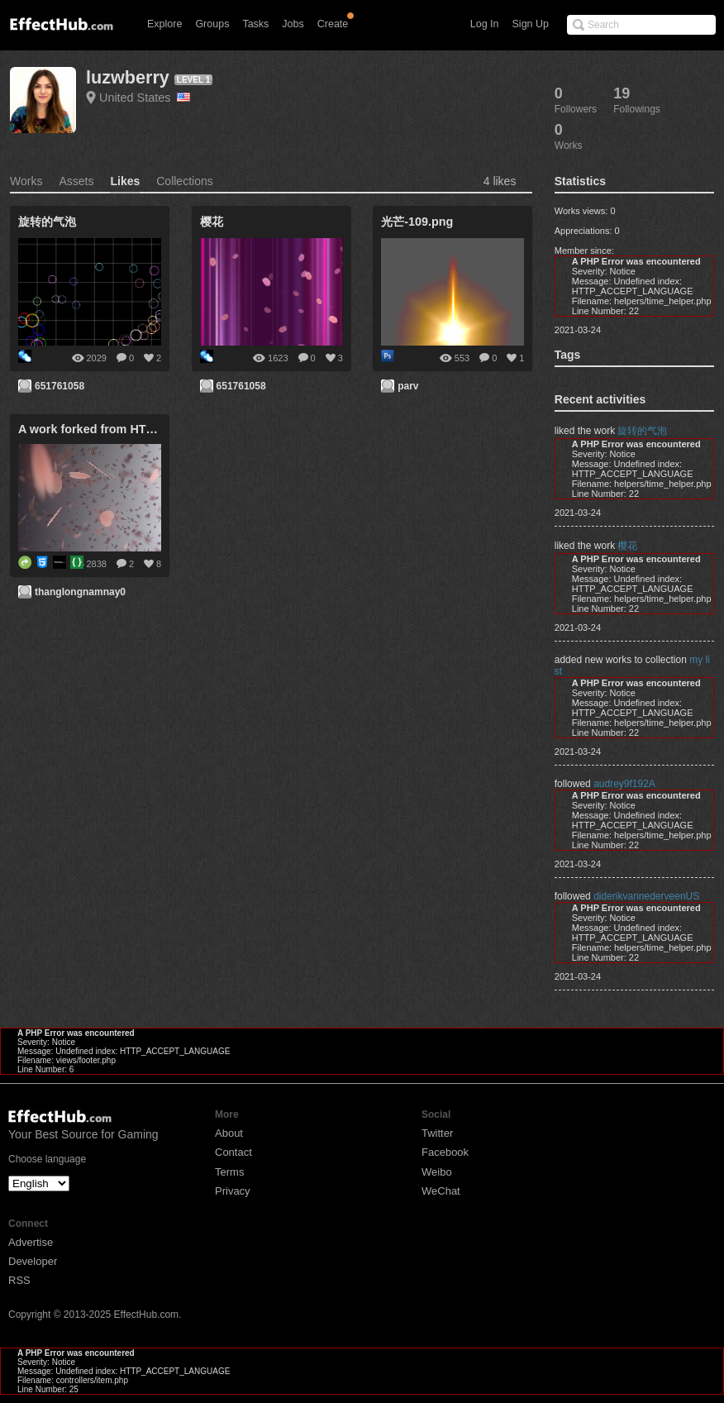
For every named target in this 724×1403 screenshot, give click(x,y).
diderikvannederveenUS (646, 896)
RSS (19, 1280)
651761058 (59, 386)
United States (144, 97)
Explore (164, 24)
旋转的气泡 (642, 431)
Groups (212, 24)
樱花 (627, 545)
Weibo (437, 1172)
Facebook (445, 1152)
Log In (484, 24)
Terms (229, 1172)
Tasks (255, 24)
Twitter (437, 1133)
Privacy (232, 1191)
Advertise (30, 1242)
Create (333, 24)
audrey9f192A (624, 784)
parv (408, 386)
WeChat (441, 1191)
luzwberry (127, 77)
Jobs (292, 24)
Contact (233, 1152)
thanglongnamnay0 (80, 592)
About (229, 1133)
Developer (32, 1261)
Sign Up (530, 24)
